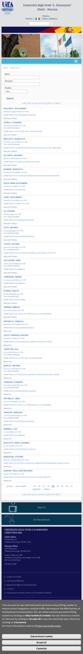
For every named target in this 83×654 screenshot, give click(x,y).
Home (5, 67)
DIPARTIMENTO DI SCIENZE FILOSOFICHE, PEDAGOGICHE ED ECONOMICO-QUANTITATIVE (36, 463)
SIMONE (18, 277)
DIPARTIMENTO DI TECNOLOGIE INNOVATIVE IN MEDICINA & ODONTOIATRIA (31, 176)
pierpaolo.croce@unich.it (14, 338)
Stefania (19, 456)
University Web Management (17, 601)
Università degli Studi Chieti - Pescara (47, 7)
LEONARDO (17, 122)
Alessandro (20, 108)
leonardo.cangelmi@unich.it (15, 385)
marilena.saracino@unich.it (15, 415)
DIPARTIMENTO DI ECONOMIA (14, 189)
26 (67, 486)
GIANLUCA (19, 321)
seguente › (36, 489)
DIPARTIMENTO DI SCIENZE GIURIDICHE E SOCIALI (22, 162)
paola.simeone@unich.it (14, 474)
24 (58, 486)
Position (8, 88)
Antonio (14, 227)
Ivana (18, 260)
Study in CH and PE (14, 577)
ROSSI (6, 183)
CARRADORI (9, 277)
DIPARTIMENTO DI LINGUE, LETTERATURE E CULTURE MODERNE (27, 314)
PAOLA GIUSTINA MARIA (22, 470)
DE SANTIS (8, 155)
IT (38, 18)
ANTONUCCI (9, 321)
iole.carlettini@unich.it (13, 352)
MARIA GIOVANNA (22, 443)
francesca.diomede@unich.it (15, 172)
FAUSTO (15, 290)
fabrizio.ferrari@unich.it (14, 310)
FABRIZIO (16, 307)
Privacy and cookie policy (48, 629)
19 (34, 486)
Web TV (41, 507)
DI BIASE (7, 290)
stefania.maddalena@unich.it (16, 460)
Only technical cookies (41, 640)
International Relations (15, 581)
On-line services (41, 519)
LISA (15, 429)
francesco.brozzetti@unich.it (15, 142)
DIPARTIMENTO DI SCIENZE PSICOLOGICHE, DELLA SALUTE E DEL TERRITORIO (32, 148)
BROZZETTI (9, 139)
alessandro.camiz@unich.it (15, 200)
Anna (17, 398)
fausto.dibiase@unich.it (13, 294)
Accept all (41, 646)
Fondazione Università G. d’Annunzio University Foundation (29, 593)
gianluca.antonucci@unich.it (16, 324)
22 (48, 486)
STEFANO (11, 211)
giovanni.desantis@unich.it (15, 158)
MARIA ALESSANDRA (18, 183)
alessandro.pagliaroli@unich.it (16, 111)
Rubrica (29, 18)
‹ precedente (20, 486)
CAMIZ (6, 197)
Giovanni (18, 155)
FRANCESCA (18, 169)
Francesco (20, 139)
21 (44, 486)
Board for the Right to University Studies (21, 585)
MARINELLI (8, 429)
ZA (5, 211)
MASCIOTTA (9, 443)
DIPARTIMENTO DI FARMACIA (14, 269)
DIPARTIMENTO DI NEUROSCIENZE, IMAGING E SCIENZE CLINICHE (28, 341)
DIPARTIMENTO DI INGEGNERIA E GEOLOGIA (20, 115)
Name (7, 74)
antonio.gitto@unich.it (13, 231)
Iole (16, 349)
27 (71, 486)
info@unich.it (16, 555)
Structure (9, 81)
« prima (9, 486)
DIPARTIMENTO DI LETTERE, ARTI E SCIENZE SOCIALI (23, 131)
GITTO (6, 227)
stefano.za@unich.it (12, 214)
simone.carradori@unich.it (15, 280)
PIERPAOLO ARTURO (19, 335)
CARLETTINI (9, 349)
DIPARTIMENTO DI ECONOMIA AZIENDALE (19, 220)
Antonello (9, 398)
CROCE (7, 335)
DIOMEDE (8, 169)
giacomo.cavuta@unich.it (14, 247)
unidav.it (10, 589)
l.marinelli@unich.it (12, 432)
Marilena (18, 412)
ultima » (47, 489)
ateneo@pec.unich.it (31, 557)
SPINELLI (7, 122)
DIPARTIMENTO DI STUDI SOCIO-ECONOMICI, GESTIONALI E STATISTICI (30, 253)
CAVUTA (7, 244)
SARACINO (8, 412)
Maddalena (9, 456)
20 (39, 486)
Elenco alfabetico (50, 18)
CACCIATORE (9, 260)
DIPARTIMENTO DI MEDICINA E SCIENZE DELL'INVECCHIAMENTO (27, 477)
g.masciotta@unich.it (13, 446)
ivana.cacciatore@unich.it (14, 263)
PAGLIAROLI (9, 108)
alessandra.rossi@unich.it (14, 186)
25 (62, 486)
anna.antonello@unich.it (14, 401)
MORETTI (7, 365)
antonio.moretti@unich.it (14, 368)
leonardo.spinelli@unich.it (14, 125)
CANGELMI (8, 382)
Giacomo (15, 244)
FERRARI (7, 307)
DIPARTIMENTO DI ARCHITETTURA (16, 203)
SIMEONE (8, 470)
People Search (15, 67)
